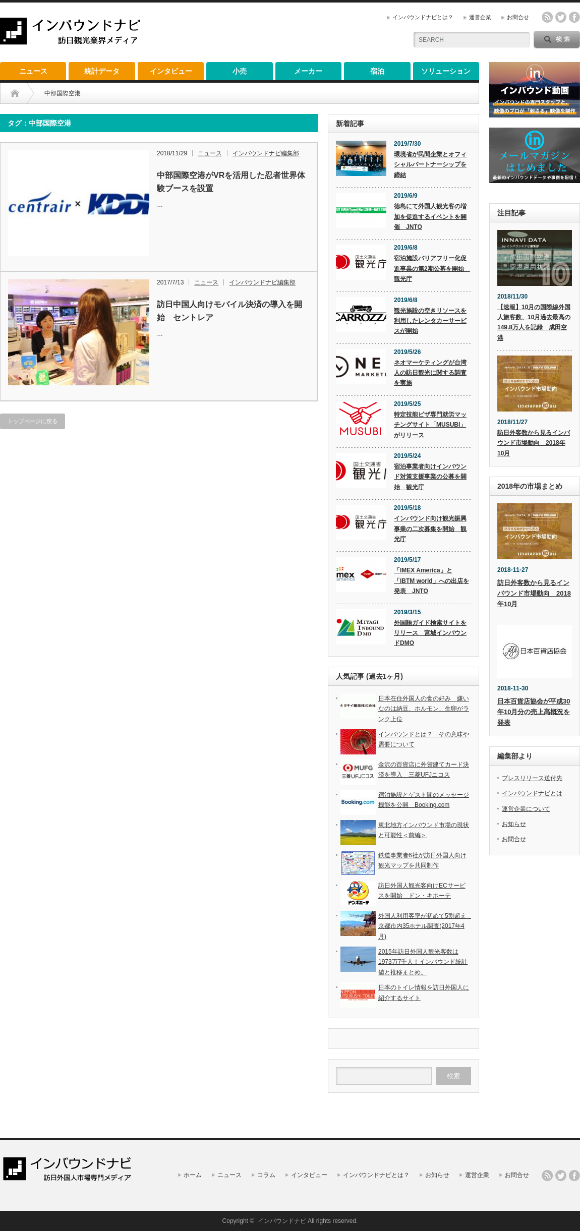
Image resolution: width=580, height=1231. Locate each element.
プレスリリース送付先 (532, 778)
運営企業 (480, 17)
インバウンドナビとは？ (422, 17)
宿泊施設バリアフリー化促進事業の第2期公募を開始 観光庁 (432, 268)
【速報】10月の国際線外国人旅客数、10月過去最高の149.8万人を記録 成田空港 (533, 322)
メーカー (308, 71)
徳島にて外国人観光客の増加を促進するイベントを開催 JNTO (430, 216)
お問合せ (518, 17)
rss (547, 17)
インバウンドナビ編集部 (266, 153)
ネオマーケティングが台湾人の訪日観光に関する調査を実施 (430, 373)
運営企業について (526, 808)
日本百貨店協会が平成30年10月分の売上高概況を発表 (533, 711)
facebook (574, 17)
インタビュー (171, 71)
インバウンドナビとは (532, 793)
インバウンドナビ (282, 1220)
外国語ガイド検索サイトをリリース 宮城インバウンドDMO (430, 633)
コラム (266, 1175)
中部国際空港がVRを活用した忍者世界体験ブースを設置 (231, 182)
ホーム (193, 1175)
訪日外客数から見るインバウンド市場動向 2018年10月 (533, 443)
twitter (560, 17)
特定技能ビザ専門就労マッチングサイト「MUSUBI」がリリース (430, 425)
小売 (240, 71)
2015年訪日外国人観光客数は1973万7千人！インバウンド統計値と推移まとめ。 (423, 962)
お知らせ (514, 824)
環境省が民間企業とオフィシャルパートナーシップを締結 (430, 165)
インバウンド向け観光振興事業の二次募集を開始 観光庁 (430, 529)
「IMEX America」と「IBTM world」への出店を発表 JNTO (431, 581)
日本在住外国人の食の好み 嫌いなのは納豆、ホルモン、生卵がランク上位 (423, 709)
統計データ (102, 71)
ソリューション (446, 71)
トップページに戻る (32, 421)
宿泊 (377, 71)
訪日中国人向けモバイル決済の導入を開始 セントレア (229, 311)
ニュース (33, 71)
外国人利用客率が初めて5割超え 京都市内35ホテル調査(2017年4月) (425, 926)
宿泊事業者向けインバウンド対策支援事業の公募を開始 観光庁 (430, 477)
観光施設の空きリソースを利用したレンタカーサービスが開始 (430, 321)
